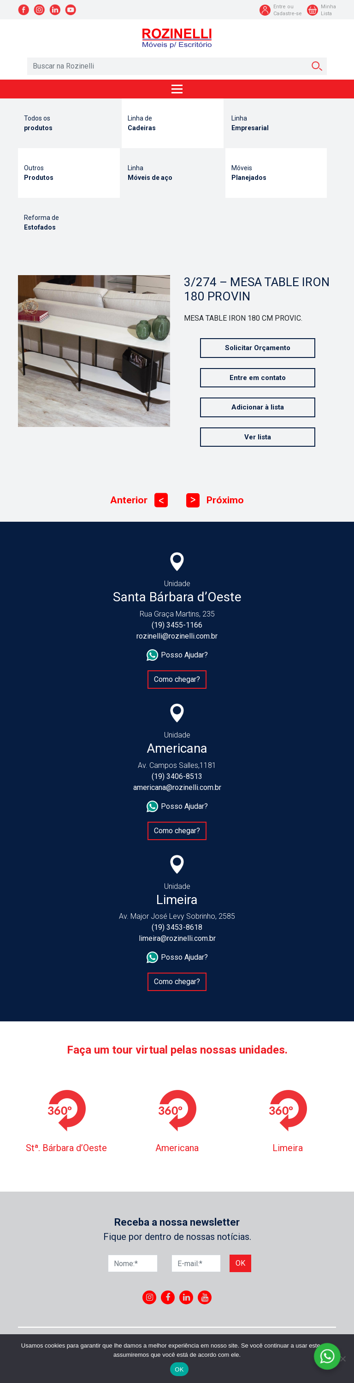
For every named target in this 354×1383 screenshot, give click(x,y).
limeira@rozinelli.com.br (177, 938)
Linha (276, 124)
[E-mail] (196, 1263)
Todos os (69, 124)
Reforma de (69, 223)
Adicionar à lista (257, 407)
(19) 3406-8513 (177, 776)
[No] (342, 1358)
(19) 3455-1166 (177, 625)
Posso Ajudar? (177, 655)
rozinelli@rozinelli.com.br (177, 636)
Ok (240, 1263)
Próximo (215, 500)
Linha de (173, 124)
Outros (69, 173)
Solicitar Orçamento (257, 348)
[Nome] (133, 1263)
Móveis (276, 173)
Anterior (139, 500)
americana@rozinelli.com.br (177, 787)
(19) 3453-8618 (177, 927)
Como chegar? (177, 679)
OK (179, 1369)
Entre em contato (258, 378)
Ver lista (257, 437)
